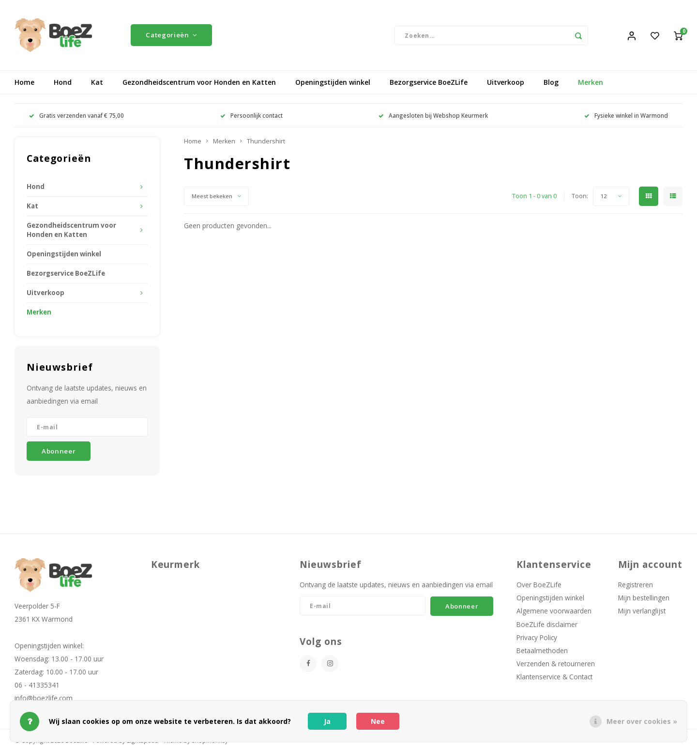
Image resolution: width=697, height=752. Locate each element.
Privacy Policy (536, 637)
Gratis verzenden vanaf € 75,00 (76, 115)
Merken (590, 82)
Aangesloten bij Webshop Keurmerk (433, 115)
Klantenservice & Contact (554, 676)
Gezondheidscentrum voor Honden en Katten (199, 82)
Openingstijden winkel (332, 82)
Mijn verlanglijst (642, 610)
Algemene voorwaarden (553, 610)
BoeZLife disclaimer (546, 624)
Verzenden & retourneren (555, 663)
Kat (97, 82)
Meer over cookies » (641, 721)
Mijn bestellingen (643, 597)
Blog (551, 82)
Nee (378, 721)
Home (24, 82)
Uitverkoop (505, 82)
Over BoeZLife (538, 584)
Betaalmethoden (542, 650)
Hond (63, 82)
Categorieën (171, 35)
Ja (327, 721)
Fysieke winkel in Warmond (626, 115)
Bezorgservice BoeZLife (429, 82)
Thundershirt (266, 141)
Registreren (635, 584)
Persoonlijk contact (251, 115)
